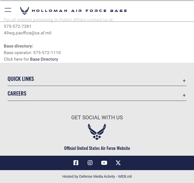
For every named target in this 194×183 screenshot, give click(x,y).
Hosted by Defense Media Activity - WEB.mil (97, 176)
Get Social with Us (97, 118)
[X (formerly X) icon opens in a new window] (118, 163)
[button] (8, 10)
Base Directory (44, 59)
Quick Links (21, 78)
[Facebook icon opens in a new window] (76, 163)
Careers (17, 93)
